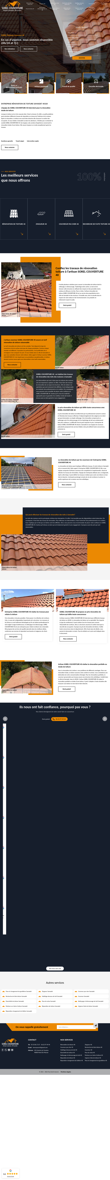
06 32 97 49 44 (45, 1045)
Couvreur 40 (92, 3)
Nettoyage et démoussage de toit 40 (42, 9)
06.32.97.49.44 (61, 719)
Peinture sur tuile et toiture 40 (54, 8)
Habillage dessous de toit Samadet (52, 996)
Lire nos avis (10, 1176)
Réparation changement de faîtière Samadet (19, 1011)
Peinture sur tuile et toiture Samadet (16, 1006)
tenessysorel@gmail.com (40, 1047)
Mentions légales (66, 1072)
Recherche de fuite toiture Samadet (16, 996)
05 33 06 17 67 (35, 1045)
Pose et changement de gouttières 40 (104, 8)
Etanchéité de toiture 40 (104, 3)
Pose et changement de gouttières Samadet (19, 991)
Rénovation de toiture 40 (29, 3)
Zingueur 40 (42, 3)
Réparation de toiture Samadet (51, 1006)
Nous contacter (28, 49)
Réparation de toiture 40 (67, 8)
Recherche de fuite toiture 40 (67, 3)
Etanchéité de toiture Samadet (15, 1001)
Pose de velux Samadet (49, 1001)
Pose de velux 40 (30, 8)
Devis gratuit (67, 305)
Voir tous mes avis (55, 969)
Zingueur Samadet (47, 991)
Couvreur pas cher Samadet (86, 991)
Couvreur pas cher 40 (54, 3)
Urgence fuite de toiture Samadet (88, 1006)
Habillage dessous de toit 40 (79, 3)
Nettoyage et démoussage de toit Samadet (90, 1001)
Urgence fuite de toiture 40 (79, 8)
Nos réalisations (10, 49)
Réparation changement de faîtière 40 (91, 9)
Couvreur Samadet (83, 996)
